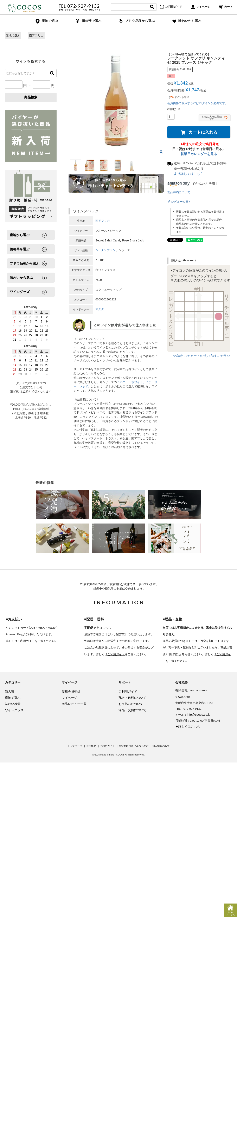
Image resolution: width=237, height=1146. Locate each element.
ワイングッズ (14, 710)
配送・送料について (132, 697)
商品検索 (30, 97)
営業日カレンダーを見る (199, 154)
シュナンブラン (105, 250)
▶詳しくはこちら (187, 726)
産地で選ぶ (13, 35)
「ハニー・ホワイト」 (131, 382)
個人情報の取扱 (161, 746)
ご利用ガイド (171, 6)
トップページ (74, 746)
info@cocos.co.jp (198, 714)
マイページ (201, 6)
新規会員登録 (71, 691)
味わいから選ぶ (186, 20)
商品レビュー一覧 (74, 704)
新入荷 (9, 691)
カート (226, 6)
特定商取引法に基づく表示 (133, 746)
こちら (106, 627)
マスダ (99, 309)
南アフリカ (36, 35)
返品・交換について (132, 710)
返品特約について (178, 192)
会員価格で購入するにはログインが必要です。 (197, 103)
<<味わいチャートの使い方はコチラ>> (201, 356)
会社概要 (91, 746)
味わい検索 (12, 704)
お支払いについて (130, 704)
